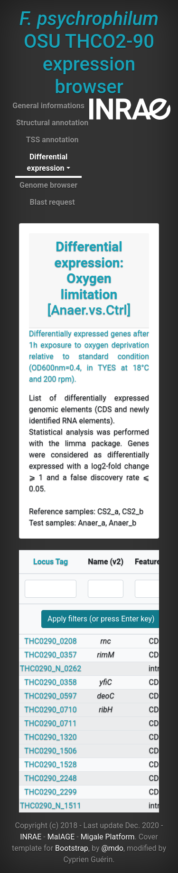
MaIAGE (61, 836)
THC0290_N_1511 (50, 805)
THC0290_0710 (50, 709)
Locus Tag (50, 561)
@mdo (112, 848)
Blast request (52, 202)
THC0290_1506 (50, 750)
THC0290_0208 (50, 641)
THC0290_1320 (50, 737)
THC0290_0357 (50, 654)
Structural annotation (52, 122)
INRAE (30, 836)
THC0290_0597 (50, 695)
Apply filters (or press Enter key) (101, 618)
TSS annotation (52, 139)
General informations (48, 105)
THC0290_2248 (50, 778)
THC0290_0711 (50, 723)
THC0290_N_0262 (50, 668)
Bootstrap (71, 848)
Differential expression (47, 162)
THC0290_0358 (50, 682)
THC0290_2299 (50, 791)
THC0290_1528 (50, 764)
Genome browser (48, 185)
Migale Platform (108, 836)
